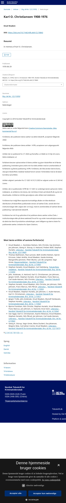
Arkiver (15, 9)
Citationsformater (10, 85)
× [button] (58, 466)
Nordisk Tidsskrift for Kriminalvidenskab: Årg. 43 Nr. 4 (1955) (34, 280)
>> (22, 332)
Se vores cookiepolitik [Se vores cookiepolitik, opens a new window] (51, 480)
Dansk (6, 349)
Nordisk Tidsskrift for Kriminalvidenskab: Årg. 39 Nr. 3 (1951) (31, 295)
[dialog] (33, 481)
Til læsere (7, 367)
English (7, 345)
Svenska (7, 353)
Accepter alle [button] (15, 493)
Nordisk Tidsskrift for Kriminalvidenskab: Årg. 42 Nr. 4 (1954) (34, 311)
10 (18, 332)
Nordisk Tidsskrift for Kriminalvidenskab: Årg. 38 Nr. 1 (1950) (29, 302)
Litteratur (20, 250)
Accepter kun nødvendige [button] (44, 493)
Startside (7, 9)
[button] (33, 499)
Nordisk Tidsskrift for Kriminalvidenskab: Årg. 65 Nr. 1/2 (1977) (34, 328)
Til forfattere (8, 371)
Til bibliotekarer (9, 375)
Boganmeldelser (21, 262)
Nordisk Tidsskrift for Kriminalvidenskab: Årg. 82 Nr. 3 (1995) (28, 263)
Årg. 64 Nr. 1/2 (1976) (29, 9)
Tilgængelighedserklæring (16, 401)
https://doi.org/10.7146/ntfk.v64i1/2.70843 (25, 32)
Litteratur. (40, 279)
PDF (7, 55)
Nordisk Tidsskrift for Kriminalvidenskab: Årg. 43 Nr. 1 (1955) (35, 288)
